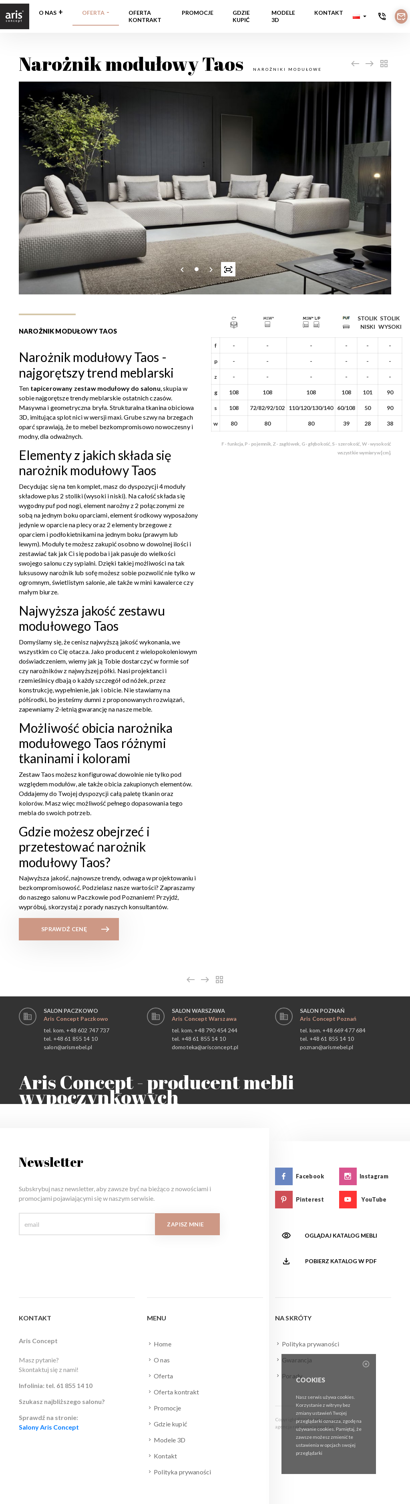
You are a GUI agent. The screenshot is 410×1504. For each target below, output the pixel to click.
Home (159, 1343)
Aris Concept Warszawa (204, 1018)
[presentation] (182, 269)
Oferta (93, 12)
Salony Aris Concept (49, 1427)
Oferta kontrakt (145, 16)
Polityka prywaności (179, 1471)
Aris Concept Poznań (328, 1018)
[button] (359, 16)
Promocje (197, 12)
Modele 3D (283, 16)
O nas (47, 12)
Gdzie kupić (241, 16)
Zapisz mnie (185, 1224)
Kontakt (328, 12)
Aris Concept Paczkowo (76, 1018)
